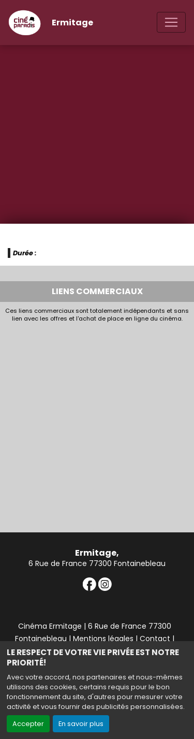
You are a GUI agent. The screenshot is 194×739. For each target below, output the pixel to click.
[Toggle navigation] (171, 22)
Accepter (28, 723)
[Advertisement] (97, 424)
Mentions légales (103, 638)
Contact (155, 638)
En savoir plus (80, 723)
